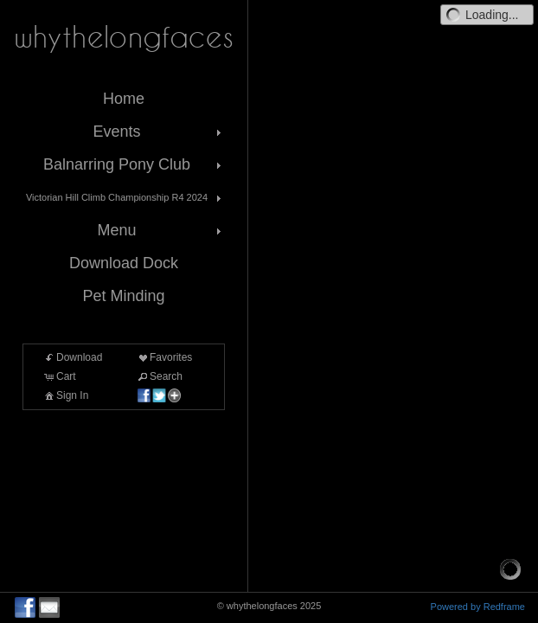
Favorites (164, 357)
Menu (161, 230)
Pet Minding (123, 296)
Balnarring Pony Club (134, 164)
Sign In (65, 395)
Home (123, 98)
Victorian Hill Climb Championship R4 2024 (125, 198)
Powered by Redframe (478, 606)
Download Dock (123, 263)
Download (72, 357)
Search (159, 376)
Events (159, 131)
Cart (59, 376)
